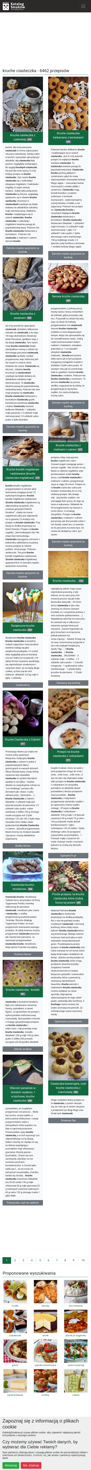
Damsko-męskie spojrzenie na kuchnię (22, 250)
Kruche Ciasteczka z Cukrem (23, 741)
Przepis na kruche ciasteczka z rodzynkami (68, 756)
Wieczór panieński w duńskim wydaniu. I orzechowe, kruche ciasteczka (22, 1094)
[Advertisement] (45, 39)
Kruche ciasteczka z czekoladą (22, 137)
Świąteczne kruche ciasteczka (22, 628)
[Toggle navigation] (83, 6)
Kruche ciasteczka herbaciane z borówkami (68, 137)
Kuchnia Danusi (22, 954)
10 (83, 1260)
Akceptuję (11, 1465)
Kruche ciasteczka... (68, 580)
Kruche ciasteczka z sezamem (22, 316)
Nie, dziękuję (31, 1465)
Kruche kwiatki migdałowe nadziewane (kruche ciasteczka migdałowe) (22, 473)
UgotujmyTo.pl (68, 855)
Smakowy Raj (68, 1120)
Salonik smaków (23, 1049)
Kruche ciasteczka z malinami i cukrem (68, 447)
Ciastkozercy (23, 685)
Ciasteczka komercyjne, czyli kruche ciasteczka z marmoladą (68, 1088)
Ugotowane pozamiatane (68, 1021)
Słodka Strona (22, 845)
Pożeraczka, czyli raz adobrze (23, 1202)
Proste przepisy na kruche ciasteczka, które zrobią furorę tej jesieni (68, 898)
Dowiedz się (39, 1455)
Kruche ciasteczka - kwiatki (23, 992)
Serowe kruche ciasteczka (68, 298)
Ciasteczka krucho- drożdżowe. (23, 887)
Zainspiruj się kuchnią (68, 682)
